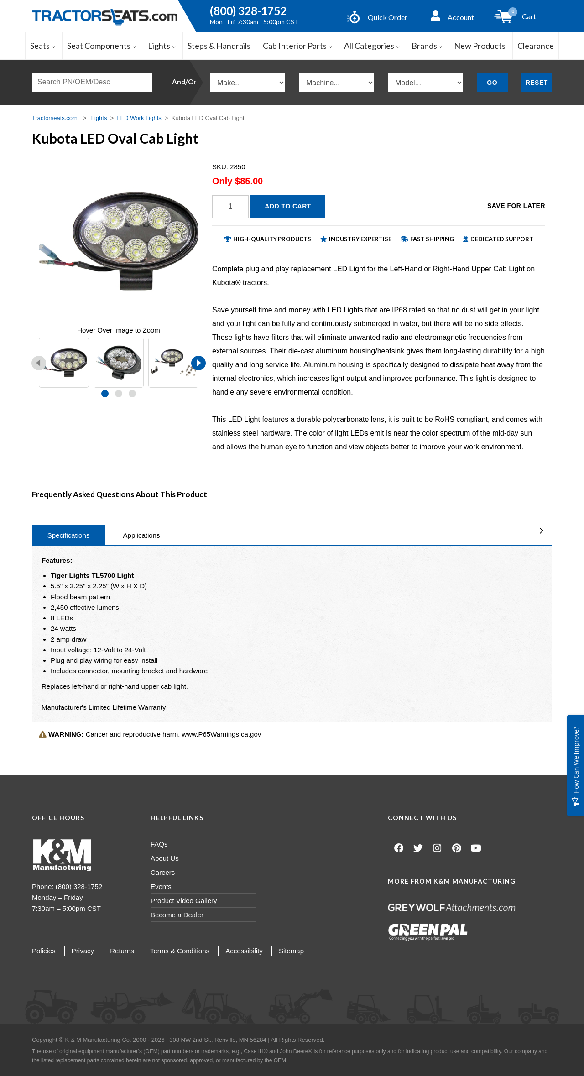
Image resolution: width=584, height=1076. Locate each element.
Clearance (535, 46)
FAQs (159, 844)
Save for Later (516, 205)
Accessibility (244, 951)
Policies (44, 951)
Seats (42, 46)
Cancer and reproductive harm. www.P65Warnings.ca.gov (150, 734)
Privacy (83, 951)
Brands (427, 46)
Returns (122, 951)
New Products (480, 46)
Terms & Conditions (179, 951)
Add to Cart (288, 206)
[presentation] (38, 363)
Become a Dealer (177, 915)
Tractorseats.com (55, 117)
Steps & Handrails (219, 46)
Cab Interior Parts (297, 46)
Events (161, 886)
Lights (162, 46)
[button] (105, 394)
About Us (165, 858)
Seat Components (101, 46)
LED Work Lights (139, 117)
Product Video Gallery (184, 900)
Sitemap (291, 951)
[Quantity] (230, 206)
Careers (163, 872)
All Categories (372, 46)
